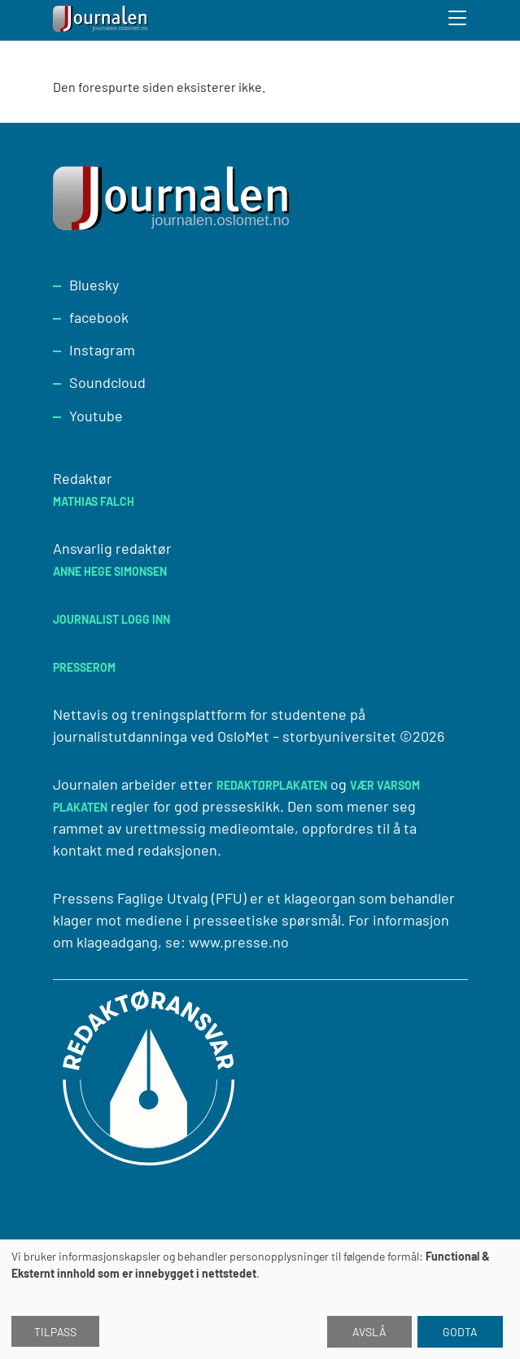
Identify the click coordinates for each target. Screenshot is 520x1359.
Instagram (102, 350)
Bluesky (94, 285)
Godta (460, 1332)
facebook (99, 317)
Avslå (369, 1332)
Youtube (96, 416)
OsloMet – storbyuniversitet (306, 736)
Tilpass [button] (55, 1332)
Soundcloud (107, 382)
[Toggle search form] (458, 20)
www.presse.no (239, 942)
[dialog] (260, 1299)
